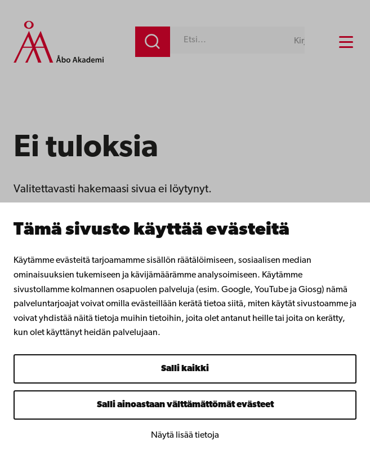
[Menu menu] (346, 42)
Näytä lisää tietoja (185, 435)
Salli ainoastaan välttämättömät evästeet (185, 404)
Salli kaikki (185, 368)
